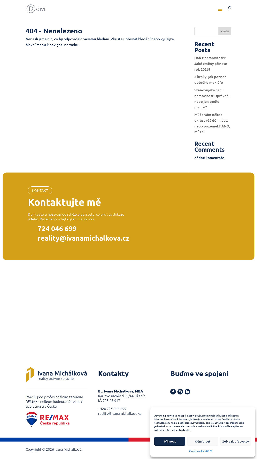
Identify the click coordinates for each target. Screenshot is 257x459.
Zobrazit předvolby (235, 441)
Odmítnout (202, 441)
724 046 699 (57, 228)
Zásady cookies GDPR (200, 451)
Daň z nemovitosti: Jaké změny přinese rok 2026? (210, 63)
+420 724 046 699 (112, 408)
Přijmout (170, 441)
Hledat (225, 31)
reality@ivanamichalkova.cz (83, 238)
